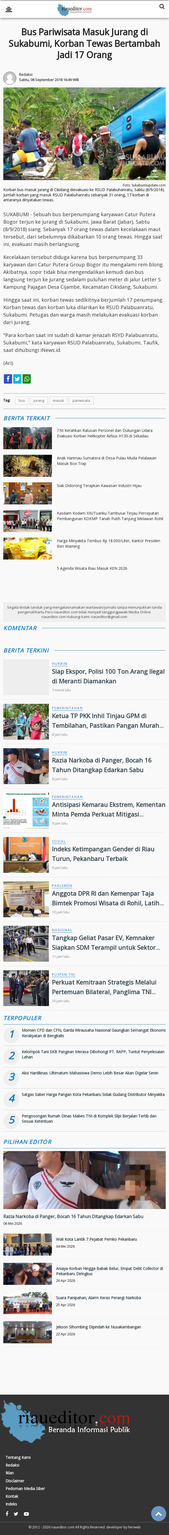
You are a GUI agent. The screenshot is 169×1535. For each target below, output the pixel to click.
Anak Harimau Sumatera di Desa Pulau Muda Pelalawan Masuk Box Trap (106, 460)
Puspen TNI (64, 974)
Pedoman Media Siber (25, 1488)
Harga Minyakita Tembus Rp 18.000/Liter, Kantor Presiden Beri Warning (108, 543)
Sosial (59, 841)
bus (22, 400)
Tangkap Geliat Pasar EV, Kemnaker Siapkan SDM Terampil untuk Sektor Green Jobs (104, 947)
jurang (39, 400)
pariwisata (81, 400)
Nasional (62, 930)
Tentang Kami (18, 1457)
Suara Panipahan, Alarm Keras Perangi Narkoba (98, 1297)
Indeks (11, 1504)
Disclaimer (14, 1480)
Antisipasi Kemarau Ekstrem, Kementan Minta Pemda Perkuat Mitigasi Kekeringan (108, 814)
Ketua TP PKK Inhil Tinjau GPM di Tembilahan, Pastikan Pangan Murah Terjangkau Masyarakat (105, 725)
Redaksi (12, 1465)
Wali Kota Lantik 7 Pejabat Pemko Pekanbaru (96, 1239)
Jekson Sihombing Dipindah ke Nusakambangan (98, 1327)
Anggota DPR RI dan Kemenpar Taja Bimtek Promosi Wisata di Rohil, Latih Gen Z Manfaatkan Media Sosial (105, 903)
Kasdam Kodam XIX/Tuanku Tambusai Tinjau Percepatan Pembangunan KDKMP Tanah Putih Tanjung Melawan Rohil (110, 515)
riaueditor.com (62, 1527)
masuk (58, 400)
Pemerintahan (67, 708)
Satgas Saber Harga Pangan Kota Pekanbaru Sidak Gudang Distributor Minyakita (93, 1094)
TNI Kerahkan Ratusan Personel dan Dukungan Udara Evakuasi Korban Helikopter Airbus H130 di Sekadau (105, 433)
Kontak (11, 1496)
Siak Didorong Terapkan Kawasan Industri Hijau (99, 485)
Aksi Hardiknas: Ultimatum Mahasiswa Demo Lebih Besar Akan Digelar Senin (90, 1073)
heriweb (134, 1527)
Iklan (9, 1472)
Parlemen (62, 885)
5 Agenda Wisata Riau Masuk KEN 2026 (92, 568)
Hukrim (60, 663)
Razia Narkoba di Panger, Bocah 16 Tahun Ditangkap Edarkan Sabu (73, 1216)
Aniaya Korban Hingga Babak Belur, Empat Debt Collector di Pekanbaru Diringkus (109, 1271)
